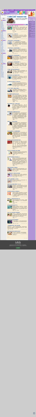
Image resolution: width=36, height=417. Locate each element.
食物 (15, 223)
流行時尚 (4, 40)
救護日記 (2, 65)
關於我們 (28, 10)
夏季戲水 (14, 210)
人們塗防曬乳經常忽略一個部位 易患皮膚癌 (13, 225)
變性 (13, 31)
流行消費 (2, 41)
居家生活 (4, 20)
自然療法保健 (14, 128)
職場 (31, 9)
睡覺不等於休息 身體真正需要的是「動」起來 (14, 184)
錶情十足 (2, 45)
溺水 (13, 86)
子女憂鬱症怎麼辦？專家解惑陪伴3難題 (16, 16)
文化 (15, 9)
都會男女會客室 (3, 38)
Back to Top (34, 413)
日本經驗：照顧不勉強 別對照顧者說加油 (13, 69)
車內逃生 (15, 86)
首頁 (7, 15)
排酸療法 (14, 119)
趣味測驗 (2, 66)
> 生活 (10, 15)
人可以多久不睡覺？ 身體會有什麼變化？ (13, 88)
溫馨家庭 (2, 31)
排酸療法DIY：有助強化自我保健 (12, 121)
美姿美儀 (2, 58)
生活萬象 (4, 63)
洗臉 (13, 38)
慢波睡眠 (14, 188)
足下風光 (2, 46)
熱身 (15, 210)
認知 (13, 53)
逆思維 (13, 67)
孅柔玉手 (2, 59)
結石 (13, 79)
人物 (22, 9)
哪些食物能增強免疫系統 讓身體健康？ (13, 219)
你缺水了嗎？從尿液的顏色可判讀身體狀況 (13, 212)
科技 (19, 10)
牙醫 (16, 196)
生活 (24, 9)
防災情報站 (2, 76)
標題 (25, 24)
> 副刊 (8, 15)
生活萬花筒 (2, 74)
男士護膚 (2, 54)
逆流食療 (14, 165)
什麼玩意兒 (2, 75)
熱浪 (13, 196)
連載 (19, 9)
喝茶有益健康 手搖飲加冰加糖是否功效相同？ (14, 231)
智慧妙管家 (2, 25)
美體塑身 (2, 57)
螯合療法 (16, 137)
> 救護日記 (15, 15)
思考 (15, 67)
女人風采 (2, 61)
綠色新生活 (2, 26)
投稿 (32, 9)
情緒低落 (14, 202)
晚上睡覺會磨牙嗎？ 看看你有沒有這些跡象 (13, 173)
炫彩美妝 (2, 56)
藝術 (16, 9)
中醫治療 (16, 202)
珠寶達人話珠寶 (3, 51)
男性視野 (2, 34)
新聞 (15, 10)
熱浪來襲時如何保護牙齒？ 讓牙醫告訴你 (13, 191)
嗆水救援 (18, 210)
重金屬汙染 (14, 148)
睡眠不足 (16, 188)
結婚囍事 (2, 36)
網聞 (21, 10)
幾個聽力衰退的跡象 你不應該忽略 (12, 167)
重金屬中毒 (14, 154)
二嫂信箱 (2, 39)
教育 (21, 9)
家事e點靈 (2, 24)
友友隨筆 (2, 64)
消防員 (15, 53)
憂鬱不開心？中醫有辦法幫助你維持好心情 (13, 198)
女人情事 (2, 33)
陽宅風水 (2, 69)
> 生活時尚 (12, 15)
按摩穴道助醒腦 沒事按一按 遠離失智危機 (13, 103)
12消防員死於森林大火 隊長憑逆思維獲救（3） (14, 55)
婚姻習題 (2, 32)
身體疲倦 (14, 189)
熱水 (14, 38)
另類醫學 (14, 137)
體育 (22, 10)
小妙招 (2, 21)
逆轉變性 (15, 31)
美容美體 (4, 53)
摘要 (26, 24)
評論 (16, 10)
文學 (18, 9)
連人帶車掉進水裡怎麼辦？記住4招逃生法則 (13, 81)
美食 (25, 9)
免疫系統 (14, 223)
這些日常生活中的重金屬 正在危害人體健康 (13, 150)
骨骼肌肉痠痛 (17, 128)
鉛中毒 (16, 154)
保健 (28, 9)
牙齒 (14, 196)
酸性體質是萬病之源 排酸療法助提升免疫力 (13, 111)
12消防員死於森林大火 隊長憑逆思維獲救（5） (14, 40)
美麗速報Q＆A (2, 62)
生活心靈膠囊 (2, 29)
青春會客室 (2, 37)
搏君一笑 (2, 71)
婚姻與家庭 (4, 30)
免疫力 (17, 223)
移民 (29, 9)
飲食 (16, 79)
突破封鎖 (26, 10)
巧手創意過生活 (3, 28)
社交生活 (2, 70)
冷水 (16, 38)
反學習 (17, 67)
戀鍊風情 (2, 44)
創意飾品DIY (2, 49)
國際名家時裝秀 (3, 50)
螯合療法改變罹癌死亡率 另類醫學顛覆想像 (13, 131)
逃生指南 (18, 86)
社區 (18, 10)
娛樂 (24, 10)
